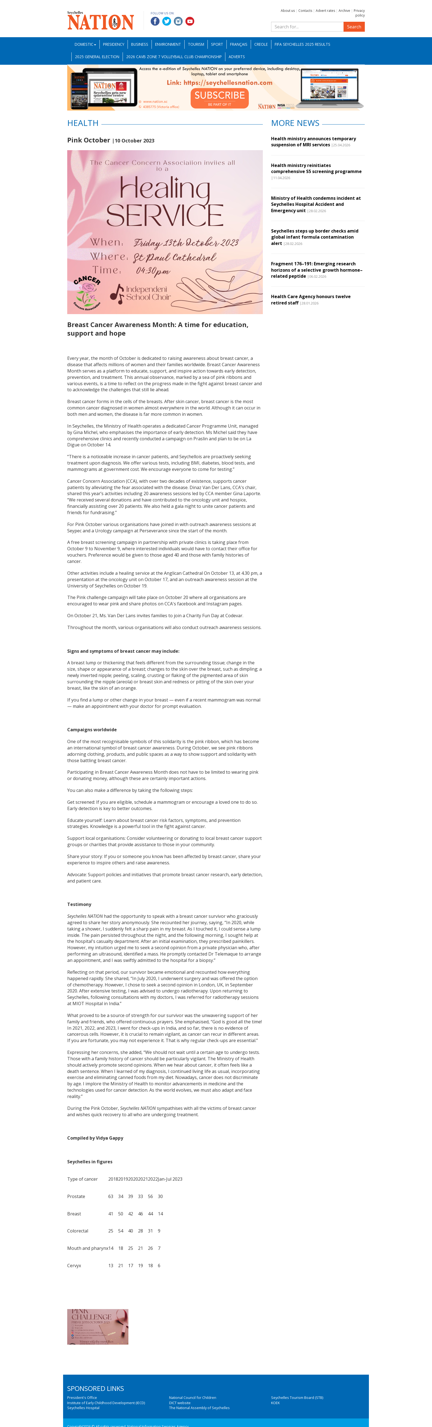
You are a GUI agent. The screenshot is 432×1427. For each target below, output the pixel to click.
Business (139, 44)
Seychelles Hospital (83, 1407)
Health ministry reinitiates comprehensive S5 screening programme (316, 168)
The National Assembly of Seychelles (199, 1407)
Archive (344, 10)
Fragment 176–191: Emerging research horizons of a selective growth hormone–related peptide (317, 270)
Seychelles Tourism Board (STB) (297, 1397)
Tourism (196, 44)
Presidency (113, 44)
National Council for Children (192, 1397)
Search (354, 27)
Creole (261, 44)
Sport (217, 44)
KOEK (275, 1402)
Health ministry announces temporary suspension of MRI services (313, 142)
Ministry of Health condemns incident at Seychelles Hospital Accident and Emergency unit (316, 204)
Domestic (85, 44)
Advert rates (325, 10)
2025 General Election (97, 56)
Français (238, 44)
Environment (168, 44)
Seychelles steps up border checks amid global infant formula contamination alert (314, 237)
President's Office (82, 1397)
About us (288, 10)
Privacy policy (359, 13)
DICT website (180, 1402)
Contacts (305, 10)
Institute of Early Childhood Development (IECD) (106, 1402)
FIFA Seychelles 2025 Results (302, 44)
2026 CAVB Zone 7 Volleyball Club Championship (174, 56)
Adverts (237, 56)
